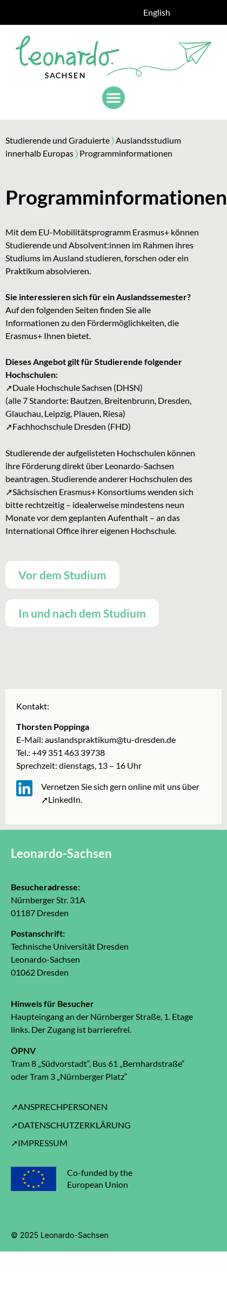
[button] (113, 97)
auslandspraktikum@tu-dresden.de (109, 739)
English (156, 12)
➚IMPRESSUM (39, 1143)
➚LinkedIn (61, 799)
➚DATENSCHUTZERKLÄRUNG (71, 1125)
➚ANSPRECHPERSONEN (59, 1106)
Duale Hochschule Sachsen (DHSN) (77, 387)
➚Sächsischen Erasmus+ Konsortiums (75, 491)
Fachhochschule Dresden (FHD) (71, 426)
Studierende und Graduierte (57, 140)
